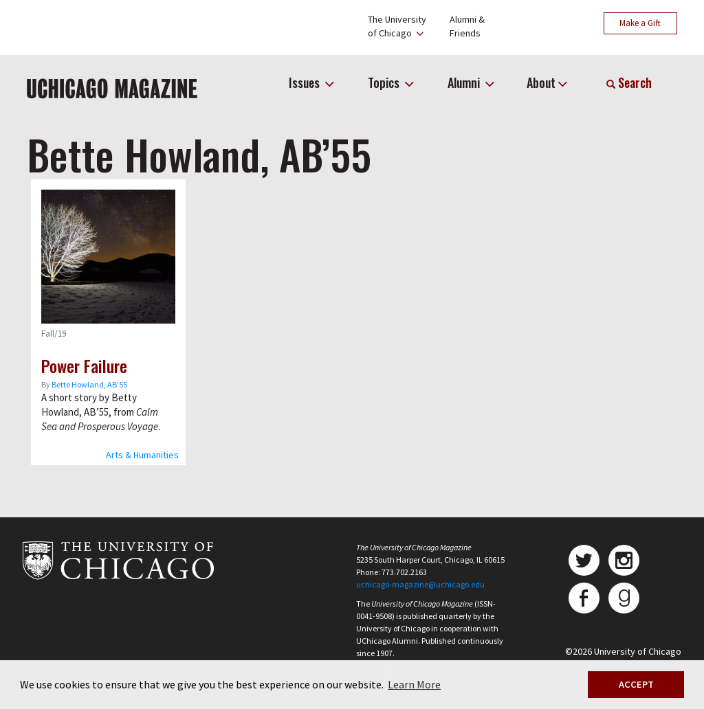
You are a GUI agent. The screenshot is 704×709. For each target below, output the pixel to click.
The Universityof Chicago (397, 26)
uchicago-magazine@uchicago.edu (420, 584)
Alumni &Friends (467, 26)
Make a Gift (640, 23)
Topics (385, 82)
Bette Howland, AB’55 (89, 384)
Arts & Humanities (142, 455)
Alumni (465, 82)
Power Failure (84, 365)
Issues (305, 82)
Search (629, 82)
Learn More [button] (414, 684)
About (541, 82)
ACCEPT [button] (636, 684)
